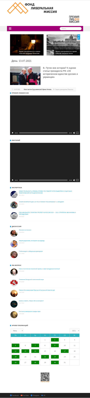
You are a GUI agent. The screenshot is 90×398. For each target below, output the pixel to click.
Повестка (70, 89)
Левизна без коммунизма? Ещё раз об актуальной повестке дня (37, 290)
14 (35, 351)
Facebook (15, 395)
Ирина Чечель (46, 89)
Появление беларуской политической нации (31, 279)
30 (55, 362)
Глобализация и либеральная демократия (31, 251)
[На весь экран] (77, 133)
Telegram (36, 395)
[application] (45, 115)
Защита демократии (61, 89)
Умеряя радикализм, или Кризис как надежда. (32, 240)
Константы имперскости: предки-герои (30, 311)
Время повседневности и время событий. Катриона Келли (66, 52)
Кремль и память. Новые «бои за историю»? (31, 301)
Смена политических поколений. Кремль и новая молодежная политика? (39, 269)
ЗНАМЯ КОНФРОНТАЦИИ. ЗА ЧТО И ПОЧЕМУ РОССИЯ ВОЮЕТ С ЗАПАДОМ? (41, 202)
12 (15, 351)
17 (65, 351)
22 (45, 357)
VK (44, 395)
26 (15, 362)
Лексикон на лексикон (25, 230)
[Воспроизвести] (13, 133)
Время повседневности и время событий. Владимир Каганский (29, 52)
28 (35, 362)
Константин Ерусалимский (33, 89)
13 (25, 351)
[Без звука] (74, 133)
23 (55, 357)
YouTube (26, 395)
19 (15, 357)
